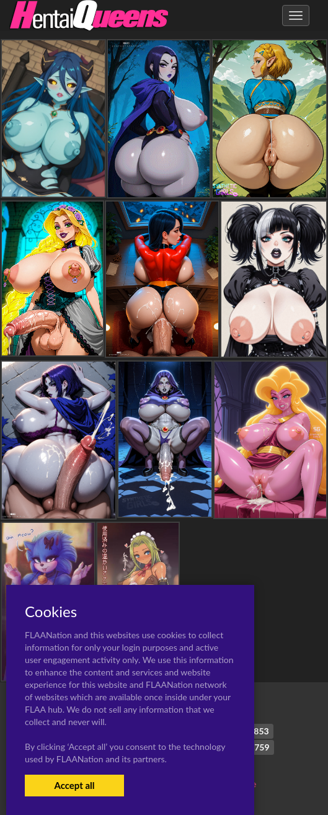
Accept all (74, 785)
